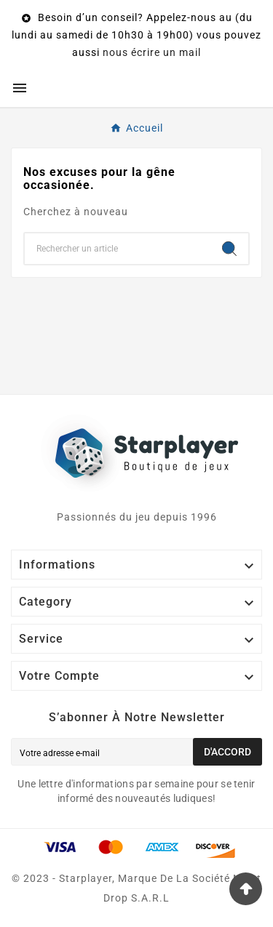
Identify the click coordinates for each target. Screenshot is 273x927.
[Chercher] (117, 248)
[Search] (229, 249)
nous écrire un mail (152, 52)
